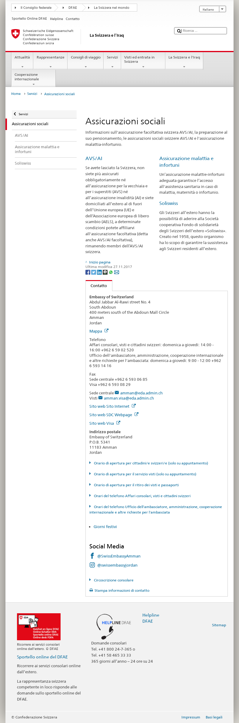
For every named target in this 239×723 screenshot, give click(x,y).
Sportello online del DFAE (42, 656)
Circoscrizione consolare (113, 580)
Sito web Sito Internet (112, 406)
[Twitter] (94, 271)
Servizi (112, 62)
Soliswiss (168, 203)
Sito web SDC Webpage (113, 414)
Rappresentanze (50, 62)
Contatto (96, 285)
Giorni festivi (105, 526)
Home (16, 94)
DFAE (72, 8)
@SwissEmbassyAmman (119, 556)
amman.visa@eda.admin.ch (129, 398)
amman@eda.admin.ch (141, 392)
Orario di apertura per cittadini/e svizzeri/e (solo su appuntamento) (150, 463)
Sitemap (219, 625)
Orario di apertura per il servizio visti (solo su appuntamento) (144, 474)
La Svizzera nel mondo (111, 8)
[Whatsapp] (111, 271)
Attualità (22, 62)
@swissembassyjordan (117, 565)
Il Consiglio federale (36, 8)
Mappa (98, 331)
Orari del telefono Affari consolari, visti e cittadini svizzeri (142, 496)
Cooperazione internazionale (33, 79)
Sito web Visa (104, 423)
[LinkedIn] (100, 271)
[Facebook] (88, 271)
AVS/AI (93, 158)
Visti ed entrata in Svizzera (143, 62)
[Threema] (105, 271)
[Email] (116, 271)
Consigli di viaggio (85, 62)
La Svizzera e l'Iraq (184, 62)
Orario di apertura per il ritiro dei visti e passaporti (136, 485)
